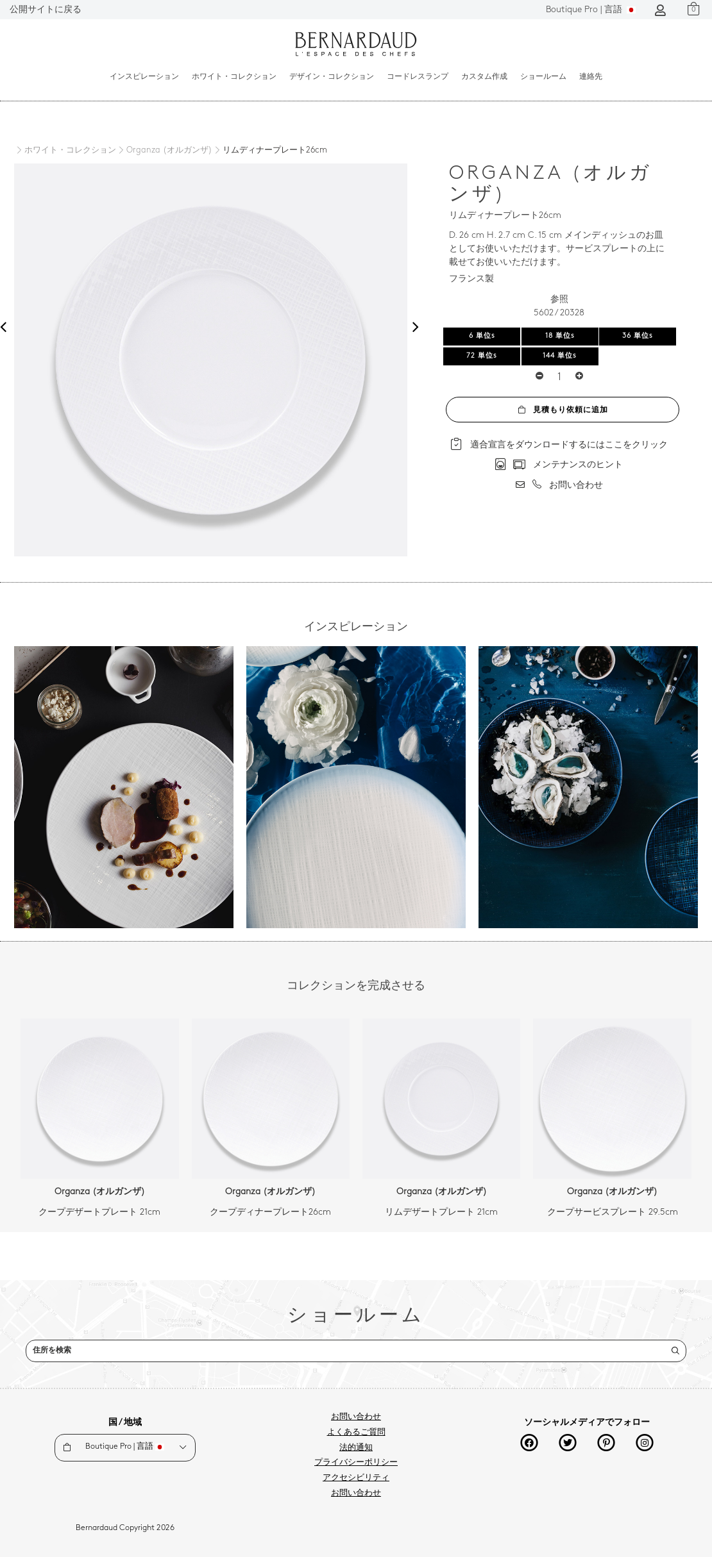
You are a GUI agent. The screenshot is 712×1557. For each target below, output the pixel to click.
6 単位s (482, 336)
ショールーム (543, 77)
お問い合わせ (356, 1417)
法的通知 (356, 1448)
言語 (591, 10)
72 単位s (481, 356)
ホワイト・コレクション (234, 77)
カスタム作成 (484, 77)
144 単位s (560, 356)
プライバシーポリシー (356, 1463)
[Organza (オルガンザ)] (164, 150)
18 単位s (560, 336)
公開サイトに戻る (45, 10)
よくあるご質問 (356, 1432)
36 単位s (637, 336)
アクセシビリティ (356, 1478)
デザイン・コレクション (331, 77)
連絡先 (590, 77)
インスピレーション (144, 77)
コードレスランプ (417, 77)
